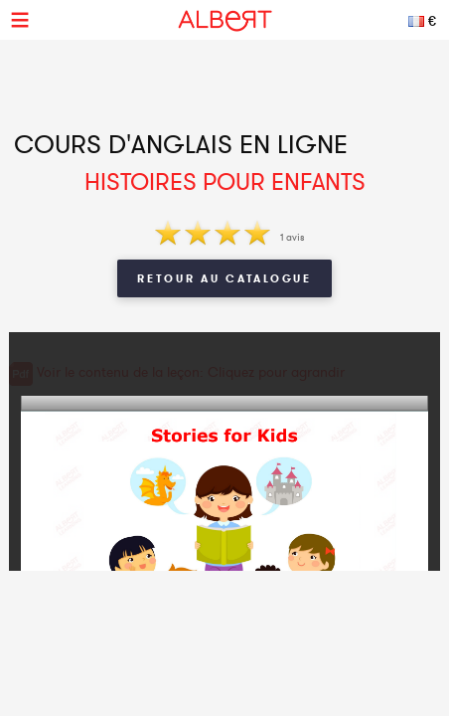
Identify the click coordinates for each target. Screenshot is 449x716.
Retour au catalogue (224, 278)
